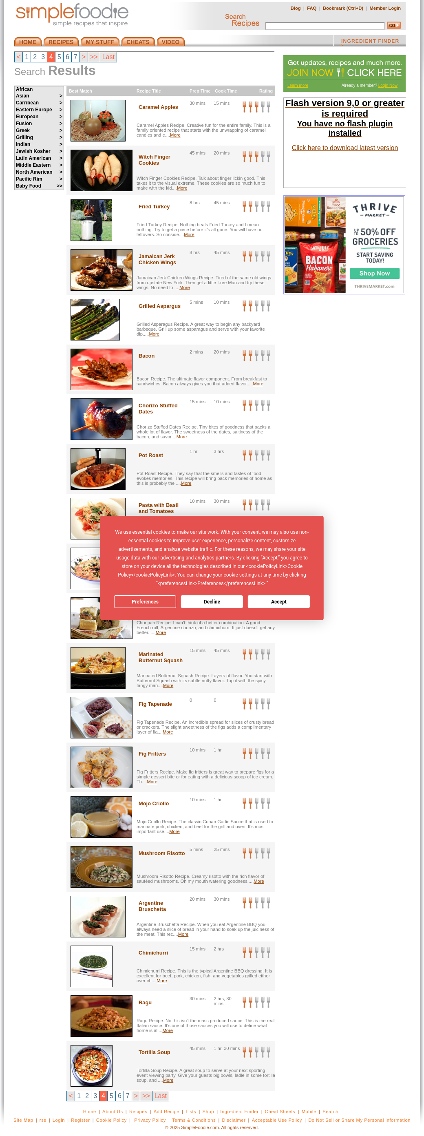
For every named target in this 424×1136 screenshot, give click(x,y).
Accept (279, 602)
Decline (212, 602)
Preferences (145, 602)
